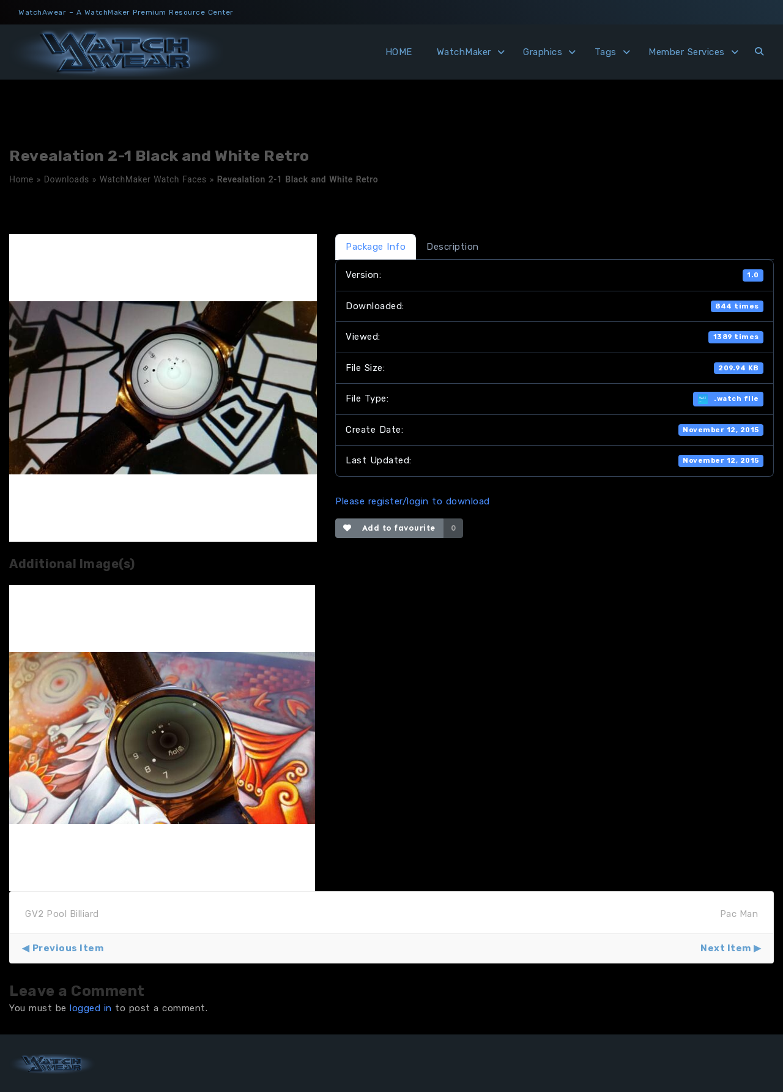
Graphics (542, 52)
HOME (398, 52)
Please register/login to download (412, 501)
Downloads (66, 179)
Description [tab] (452, 246)
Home (21, 179)
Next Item (725, 948)
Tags (606, 52)
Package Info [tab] (376, 246)
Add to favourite (389, 528)
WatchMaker (464, 52)
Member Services (686, 52)
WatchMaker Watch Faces (153, 179)
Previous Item (68, 948)
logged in (91, 1008)
